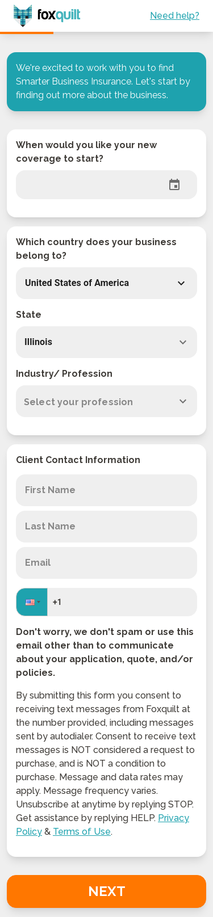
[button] (95, 283)
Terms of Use (82, 831)
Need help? (174, 15)
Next (107, 891)
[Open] (183, 342)
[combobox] (106, 342)
